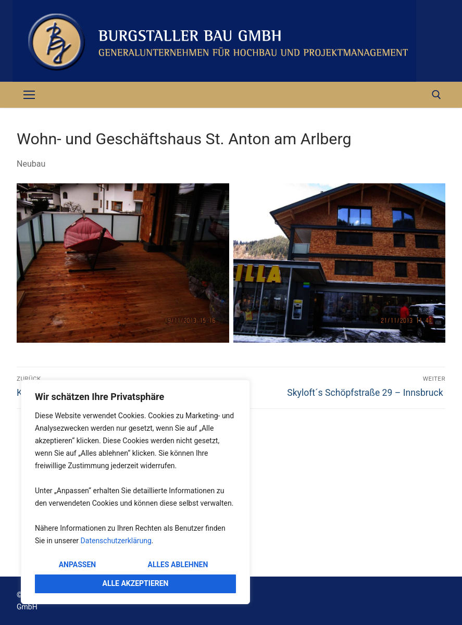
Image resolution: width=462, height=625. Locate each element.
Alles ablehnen (178, 564)
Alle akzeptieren (136, 583)
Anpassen (77, 564)
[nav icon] (29, 95)
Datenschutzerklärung (116, 540)
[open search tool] (436, 94)
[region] (135, 492)
